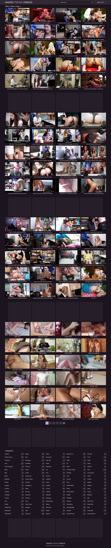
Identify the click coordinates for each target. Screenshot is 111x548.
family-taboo (34, 479)
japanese (55, 466)
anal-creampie (14, 466)
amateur (14, 454)
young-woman (96, 514)
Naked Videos (18, 2)
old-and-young (76, 470)
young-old (96, 510)
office (76, 460)
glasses (34, 498)
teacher (96, 466)
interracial (55, 457)
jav (55, 470)
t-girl (96, 457)
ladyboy (55, 479)
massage (55, 498)
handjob (34, 507)
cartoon (14, 488)
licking (55, 488)
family (34, 473)
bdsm (14, 476)
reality (76, 495)
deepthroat (14, 507)
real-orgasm (76, 492)
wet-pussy (96, 501)
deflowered (14, 514)
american (14, 460)
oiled (76, 466)
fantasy (34, 482)
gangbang (34, 485)
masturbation (55, 501)
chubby (14, 498)
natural (55, 514)
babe (14, 470)
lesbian (55, 485)
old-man (76, 473)
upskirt (96, 482)
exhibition (34, 463)
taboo (96, 460)
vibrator (96, 485)
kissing (55, 476)
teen (96, 470)
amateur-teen (14, 457)
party (76, 482)
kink (55, 473)
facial (34, 470)
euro (34, 457)
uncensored (96, 473)
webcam (96, 495)
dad (14, 501)
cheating (14, 495)
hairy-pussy (34, 504)
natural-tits (76, 454)
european (34, 460)
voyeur (96, 492)
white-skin (96, 504)
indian (55, 454)
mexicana (55, 507)
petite (76, 488)
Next (64, 423)
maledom (55, 495)
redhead (76, 498)
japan (55, 463)
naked (55, 510)
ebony (34, 454)
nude (76, 457)
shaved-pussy (76, 514)
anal (14, 463)
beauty (14, 482)
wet (96, 498)
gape (34, 488)
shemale (96, 454)
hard (34, 510)
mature (55, 504)
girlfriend (34, 495)
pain (76, 476)
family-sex (34, 476)
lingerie (55, 492)
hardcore (34, 514)
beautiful (14, 479)
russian (76, 501)
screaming (76, 504)
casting (14, 492)
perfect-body (76, 485)
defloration (14, 510)
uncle (96, 476)
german (34, 492)
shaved (76, 510)
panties (76, 479)
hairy (34, 501)
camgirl (14, 485)
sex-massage (76, 507)
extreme (34, 466)
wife (96, 507)
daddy (14, 504)
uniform (96, 479)
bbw (14, 473)
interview (55, 460)
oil (76, 463)
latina (55, 482)
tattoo (96, 463)
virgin (96, 488)
